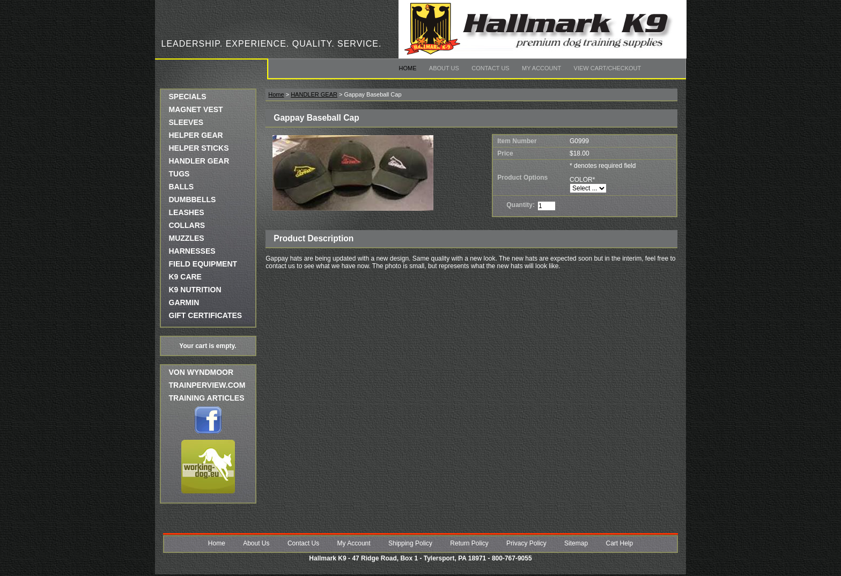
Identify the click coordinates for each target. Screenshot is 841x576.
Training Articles (207, 398)
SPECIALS (187, 96)
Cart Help (619, 543)
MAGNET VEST (196, 109)
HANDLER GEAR (199, 161)
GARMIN (184, 302)
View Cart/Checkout (607, 68)
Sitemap (576, 543)
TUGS (179, 173)
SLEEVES (186, 122)
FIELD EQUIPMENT (203, 264)
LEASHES (186, 212)
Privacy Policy (526, 543)
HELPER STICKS (199, 148)
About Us (444, 68)
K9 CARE (185, 276)
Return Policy (469, 543)
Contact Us (490, 68)
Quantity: (520, 205)
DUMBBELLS (192, 199)
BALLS (181, 186)
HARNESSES (192, 251)
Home (408, 68)
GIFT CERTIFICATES (205, 315)
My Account (541, 68)
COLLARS (187, 225)
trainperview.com (207, 385)
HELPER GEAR (196, 135)
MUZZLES (186, 238)
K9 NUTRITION (195, 289)
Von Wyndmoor (201, 372)
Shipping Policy (410, 543)
